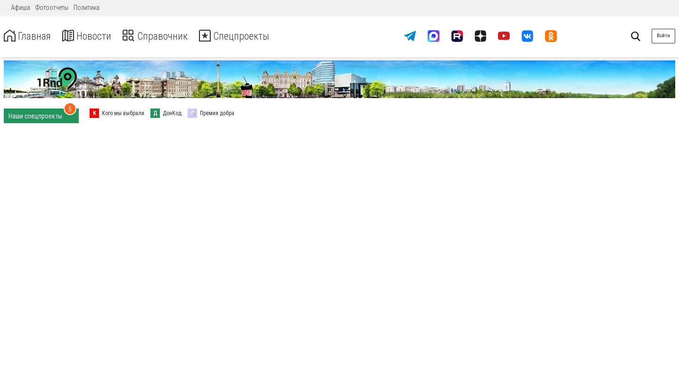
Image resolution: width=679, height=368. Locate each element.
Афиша (20, 7)
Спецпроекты (251, 36)
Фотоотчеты (51, 7)
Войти (663, 36)
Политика (86, 7)
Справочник (167, 36)
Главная (30, 36)
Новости (93, 36)
